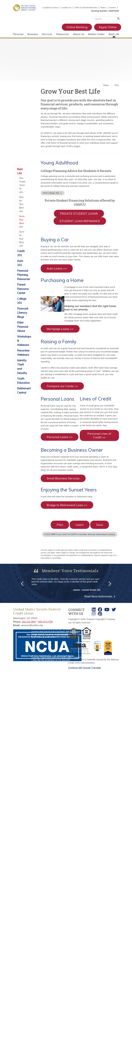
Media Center (96, 37)
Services (47, 37)
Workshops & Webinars (17, 344)
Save (99, 528)
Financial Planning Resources (17, 278)
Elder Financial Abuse (17, 330)
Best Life (114, 37)
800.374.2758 (45, 625)
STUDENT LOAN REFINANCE (80, 224)
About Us (78, 37)
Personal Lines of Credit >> (99, 438)
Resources (62, 37)
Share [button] (106, 88)
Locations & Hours (59, 7)
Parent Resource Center (17, 292)
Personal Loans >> (59, 440)
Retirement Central (17, 394)
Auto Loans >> (57, 271)
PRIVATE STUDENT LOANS (79, 217)
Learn (80, 528)
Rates (113, 7)
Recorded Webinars (17, 356)
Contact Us (75, 7)
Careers (112, 11)
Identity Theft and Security (17, 370)
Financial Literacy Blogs (17, 316)
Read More (98, 599)
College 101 (17, 304)
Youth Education (17, 384)
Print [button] (117, 88)
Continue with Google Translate (84, 671)
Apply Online (80, 30)
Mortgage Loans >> (60, 332)
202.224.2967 (29, 625)
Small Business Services (63, 482)
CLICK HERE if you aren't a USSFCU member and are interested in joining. (79, 537)
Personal (18, 37)
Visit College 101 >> (52, 196)
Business (32, 37)
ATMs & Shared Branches (95, 7)
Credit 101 (17, 256)
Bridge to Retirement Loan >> (67, 508)
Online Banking (49, 30)
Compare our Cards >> (62, 389)
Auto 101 (17, 266)
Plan (60, 528)
